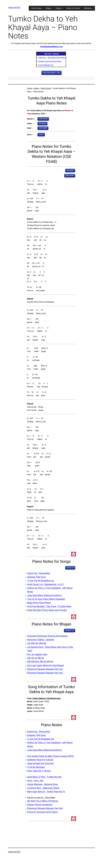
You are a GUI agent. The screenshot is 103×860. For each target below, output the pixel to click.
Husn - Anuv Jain (35, 780)
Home (29, 88)
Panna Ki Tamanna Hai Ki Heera (42, 812)
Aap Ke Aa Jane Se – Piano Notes (41, 797)
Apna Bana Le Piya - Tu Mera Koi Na (44, 777)
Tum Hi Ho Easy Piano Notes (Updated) (46, 599)
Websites (89, 8)
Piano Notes (14, 7)
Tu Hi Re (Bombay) (36, 767)
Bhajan (49, 8)
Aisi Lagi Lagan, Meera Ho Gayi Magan (45, 665)
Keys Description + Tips (51, 73)
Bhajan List (70, 630)
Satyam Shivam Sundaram (39, 804)
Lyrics (41, 134)
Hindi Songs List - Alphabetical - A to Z (45, 584)
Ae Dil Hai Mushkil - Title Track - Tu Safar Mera (49, 606)
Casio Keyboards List (45, 65)
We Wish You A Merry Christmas (42, 801)
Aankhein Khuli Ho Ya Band (40, 760)
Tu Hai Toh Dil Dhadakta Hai (40, 580)
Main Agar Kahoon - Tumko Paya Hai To (46, 791)
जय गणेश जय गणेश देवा (36, 643)
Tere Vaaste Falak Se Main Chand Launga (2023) (50, 756)
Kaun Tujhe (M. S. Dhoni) (39, 771)
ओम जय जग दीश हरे (35, 658)
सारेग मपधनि (43, 128)
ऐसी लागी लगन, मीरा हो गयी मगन (40, 661)
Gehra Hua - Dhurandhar (38, 573)
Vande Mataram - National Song (42, 784)
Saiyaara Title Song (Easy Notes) (49, 61)
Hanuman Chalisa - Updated (40, 639)
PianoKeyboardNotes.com (51, 47)
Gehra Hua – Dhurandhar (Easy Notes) (51, 58)
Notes (36, 88)
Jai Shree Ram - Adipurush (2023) (43, 788)
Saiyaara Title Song (36, 577)
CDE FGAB (43, 119)
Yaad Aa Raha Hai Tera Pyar (40, 763)
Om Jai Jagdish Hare (37, 654)
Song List (70, 568)
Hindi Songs (37, 8)
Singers (59, 8)
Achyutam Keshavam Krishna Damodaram (47, 636)
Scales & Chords (74, 8)
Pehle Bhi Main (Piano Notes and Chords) (47, 610)
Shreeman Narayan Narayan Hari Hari (45, 669)
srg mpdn (42, 123)
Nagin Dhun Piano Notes (39, 602)
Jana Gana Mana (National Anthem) (44, 595)
